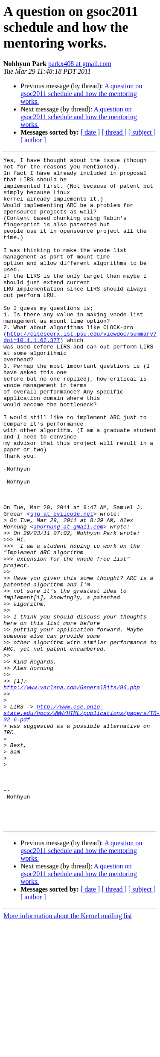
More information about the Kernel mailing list (67, 1049)
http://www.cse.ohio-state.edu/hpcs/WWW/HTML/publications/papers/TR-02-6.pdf (81, 824)
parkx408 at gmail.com (79, 63)
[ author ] (33, 140)
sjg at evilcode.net (61, 585)
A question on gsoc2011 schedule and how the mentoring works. (81, 93)
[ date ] (90, 132)
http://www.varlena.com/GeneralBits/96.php (71, 794)
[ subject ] (142, 132)
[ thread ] (114, 132)
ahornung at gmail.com (68, 601)
